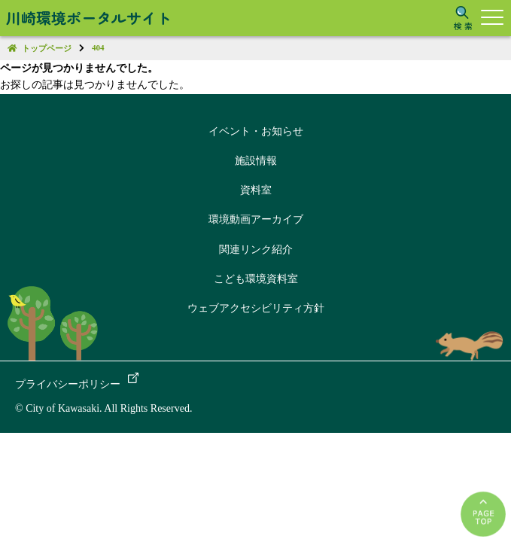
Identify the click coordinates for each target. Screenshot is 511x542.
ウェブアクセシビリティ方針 (255, 308)
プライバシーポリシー (67, 384)
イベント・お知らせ (255, 131)
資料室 (256, 190)
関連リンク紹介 (256, 249)
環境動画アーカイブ (255, 219)
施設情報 (256, 160)
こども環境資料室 (256, 279)
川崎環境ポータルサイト (89, 18)
